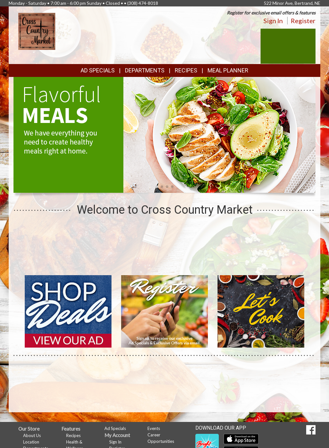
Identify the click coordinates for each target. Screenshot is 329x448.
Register (303, 20)
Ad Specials (98, 70)
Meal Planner (228, 70)
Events (153, 428)
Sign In (273, 20)
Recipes (186, 70)
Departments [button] (144, 70)
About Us (32, 435)
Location (31, 441)
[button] (157, 186)
